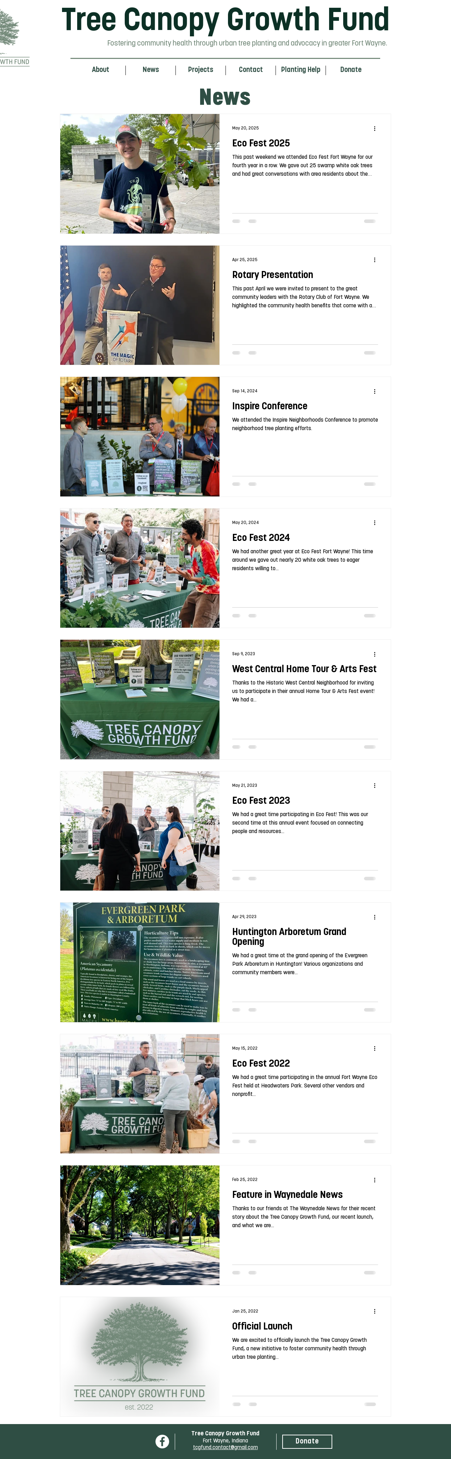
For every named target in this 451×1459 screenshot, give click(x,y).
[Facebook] (162, 1441)
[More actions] (377, 128)
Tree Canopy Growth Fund (225, 22)
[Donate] (307, 1442)
